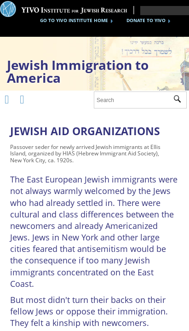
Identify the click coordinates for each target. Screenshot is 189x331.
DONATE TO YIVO (146, 20)
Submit (180, 100)
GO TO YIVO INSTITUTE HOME (74, 20)
